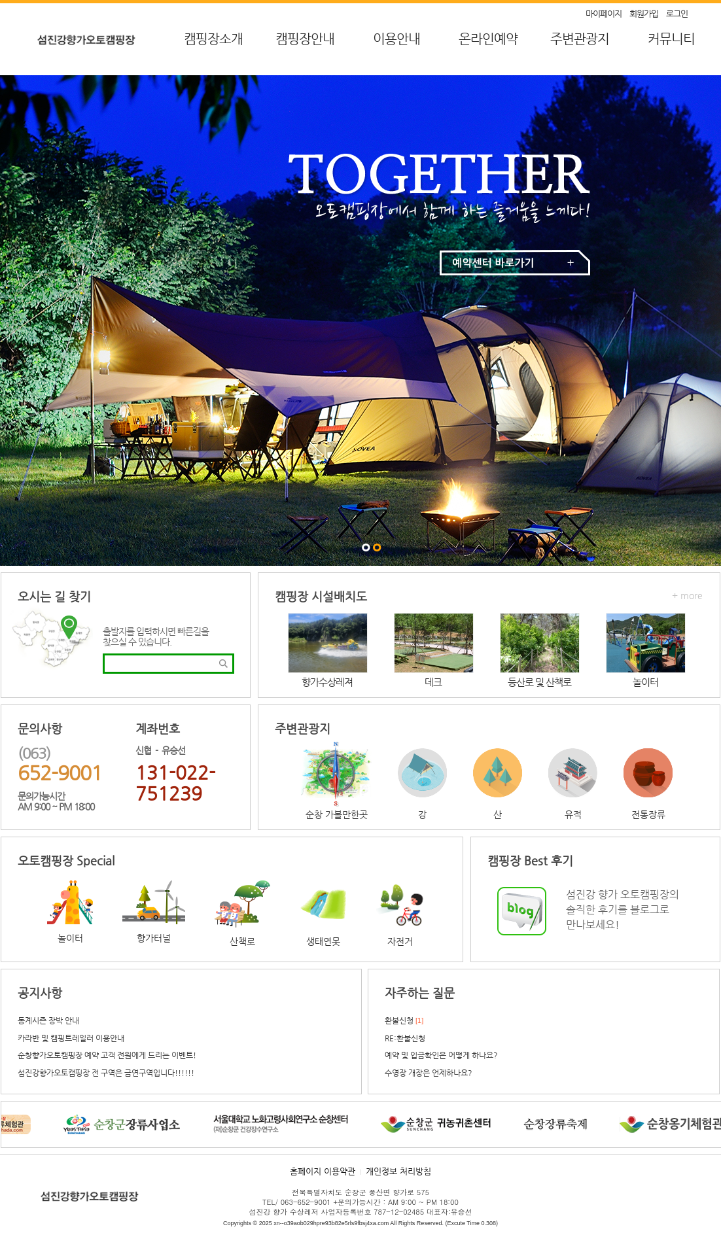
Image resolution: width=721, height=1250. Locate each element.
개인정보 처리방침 (398, 1171)
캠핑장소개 (213, 38)
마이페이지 (604, 13)
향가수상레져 (327, 681)
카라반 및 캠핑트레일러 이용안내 (71, 1038)
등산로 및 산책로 (539, 681)
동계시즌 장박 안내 (48, 1020)
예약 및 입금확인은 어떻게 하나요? (441, 1055)
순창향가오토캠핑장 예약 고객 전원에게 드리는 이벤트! (107, 1055)
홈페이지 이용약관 (322, 1171)
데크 (433, 681)
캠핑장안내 (304, 38)
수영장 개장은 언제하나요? (428, 1072)
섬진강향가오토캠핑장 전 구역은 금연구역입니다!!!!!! (106, 1072)
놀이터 (645, 681)
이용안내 (396, 38)
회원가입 (643, 13)
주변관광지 (579, 38)
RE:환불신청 (405, 1038)
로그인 (677, 13)
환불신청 (399, 1020)
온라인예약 (488, 38)
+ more (687, 595)
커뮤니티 (671, 38)
